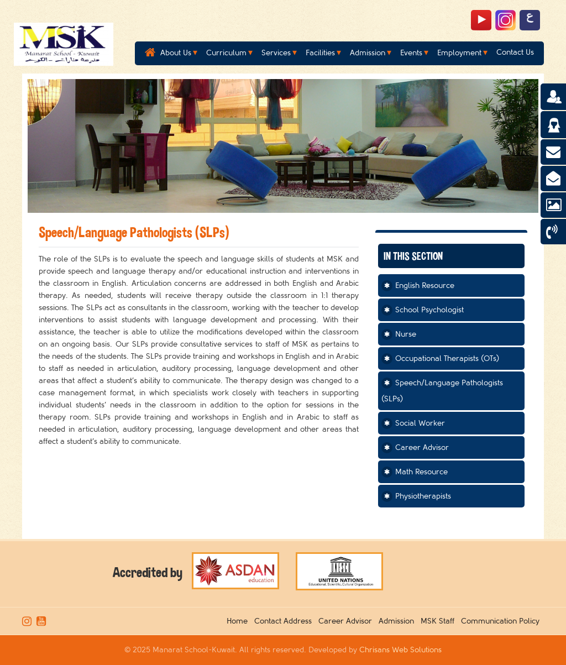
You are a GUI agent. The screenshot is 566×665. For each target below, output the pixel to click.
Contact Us (515, 52)
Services (276, 53)
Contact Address (285, 621)
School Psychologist (429, 310)
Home (239, 621)
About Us (175, 53)
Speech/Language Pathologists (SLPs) (442, 391)
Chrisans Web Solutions (400, 650)
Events (411, 53)
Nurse (405, 334)
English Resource (424, 285)
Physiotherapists (423, 496)
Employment (459, 53)
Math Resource (421, 472)
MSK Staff (440, 621)
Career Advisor (422, 447)
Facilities (320, 53)
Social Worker (420, 423)
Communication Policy (502, 621)
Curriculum (226, 53)
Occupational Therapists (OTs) (447, 358)
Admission (367, 53)
